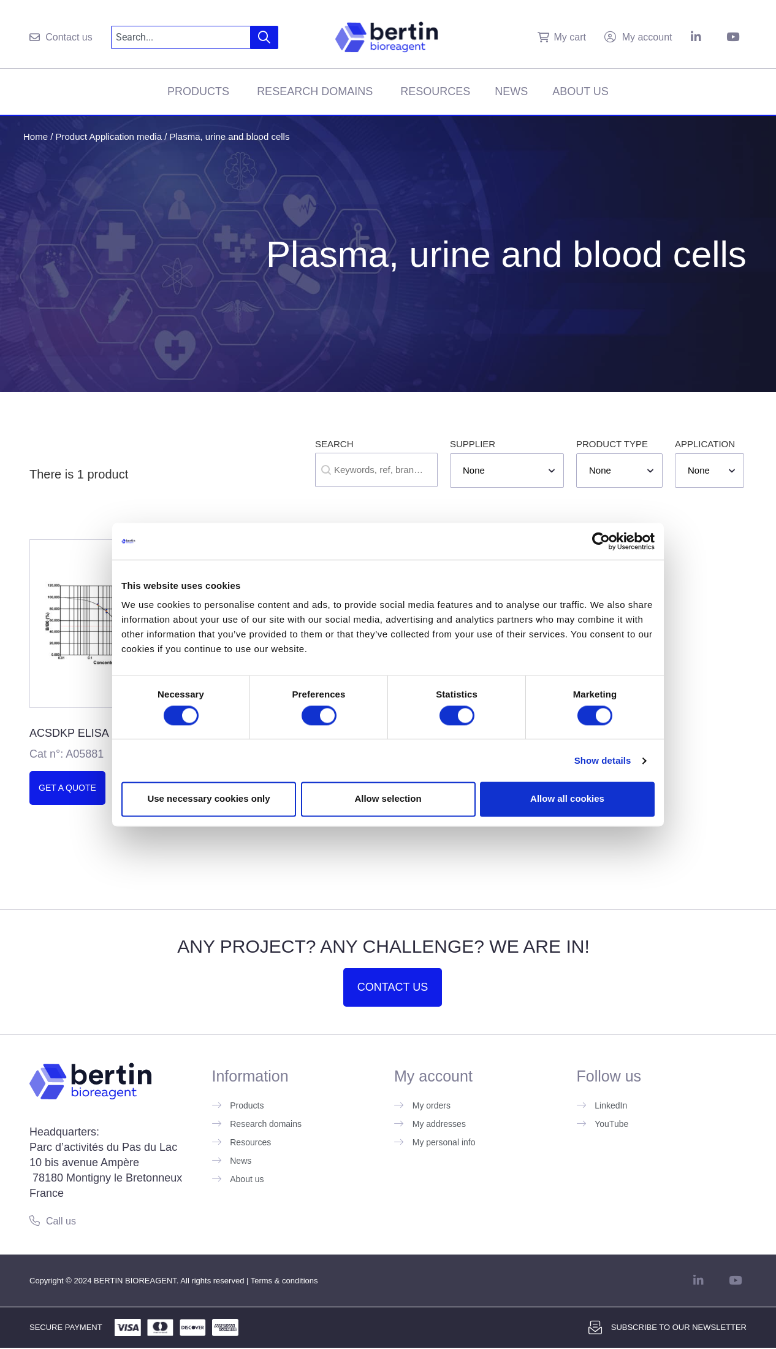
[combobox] (181, 37)
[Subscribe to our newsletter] (595, 1327)
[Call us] (34, 1220)
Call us (61, 1221)
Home (35, 136)
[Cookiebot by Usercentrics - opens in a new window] (601, 541)
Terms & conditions (284, 1280)
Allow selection (387, 799)
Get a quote (67, 788)
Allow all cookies (567, 799)
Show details (602, 760)
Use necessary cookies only (208, 799)
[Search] (264, 37)
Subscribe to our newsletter (679, 1327)
